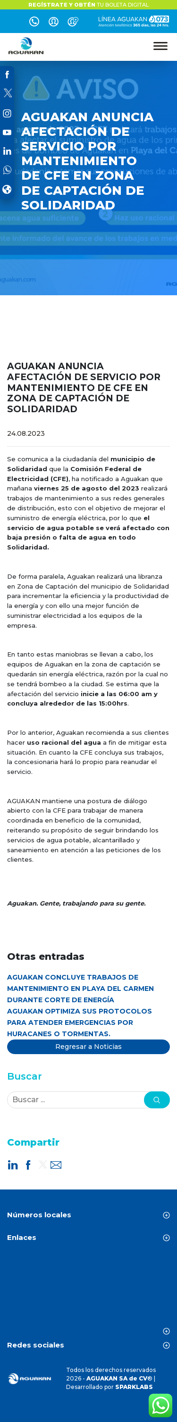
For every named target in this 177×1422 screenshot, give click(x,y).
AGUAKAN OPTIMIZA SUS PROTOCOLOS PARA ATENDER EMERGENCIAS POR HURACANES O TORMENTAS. (79, 1022)
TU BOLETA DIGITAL (88, 4)
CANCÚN (88, 1291)
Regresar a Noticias (88, 1046)
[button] (157, 1099)
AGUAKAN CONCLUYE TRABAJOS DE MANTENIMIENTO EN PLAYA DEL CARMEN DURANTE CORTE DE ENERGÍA (80, 988)
